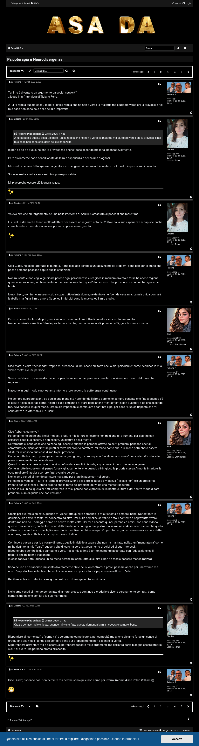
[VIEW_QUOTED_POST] (43, 134)
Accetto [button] (177, 739)
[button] (148, 72)
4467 (178, 154)
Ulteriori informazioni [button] (125, 739)
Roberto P (171, 95)
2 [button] (160, 72)
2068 (178, 338)
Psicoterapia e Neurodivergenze (35, 59)
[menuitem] (34, 3)
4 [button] (174, 72)
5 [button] (181, 72)
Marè (169, 334)
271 (178, 99)
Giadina (170, 149)
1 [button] (154, 72)
